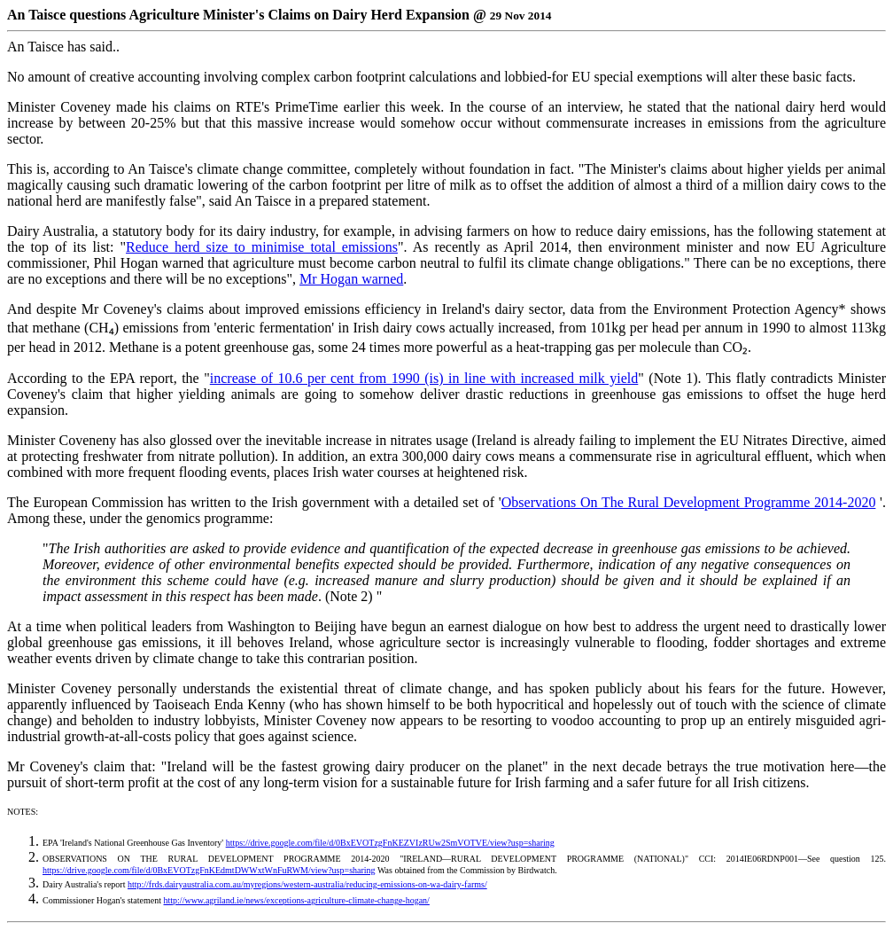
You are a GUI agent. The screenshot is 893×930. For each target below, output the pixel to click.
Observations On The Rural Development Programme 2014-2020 (688, 502)
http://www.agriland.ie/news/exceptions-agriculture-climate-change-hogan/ (297, 900)
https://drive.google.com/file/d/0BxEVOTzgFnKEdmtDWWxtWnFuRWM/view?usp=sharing (209, 870)
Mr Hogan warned (351, 278)
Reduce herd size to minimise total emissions (262, 246)
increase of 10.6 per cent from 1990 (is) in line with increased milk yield (424, 378)
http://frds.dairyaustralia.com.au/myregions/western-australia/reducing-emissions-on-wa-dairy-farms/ (307, 884)
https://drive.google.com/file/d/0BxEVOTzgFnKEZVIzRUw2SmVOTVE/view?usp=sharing (390, 843)
